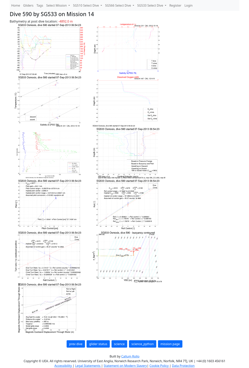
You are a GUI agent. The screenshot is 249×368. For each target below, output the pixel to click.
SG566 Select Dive (118, 5)
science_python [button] (142, 344)
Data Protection (183, 366)
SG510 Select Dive (86, 5)
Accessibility (63, 366)
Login (189, 5)
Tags (40, 5)
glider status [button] (98, 344)
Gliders (28, 5)
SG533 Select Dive (150, 5)
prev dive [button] (75, 344)
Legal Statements (88, 366)
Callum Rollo (130, 356)
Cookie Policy (159, 366)
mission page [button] (170, 344)
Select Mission (57, 5)
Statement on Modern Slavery (125, 366)
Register (175, 5)
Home (15, 5)
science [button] (119, 344)
